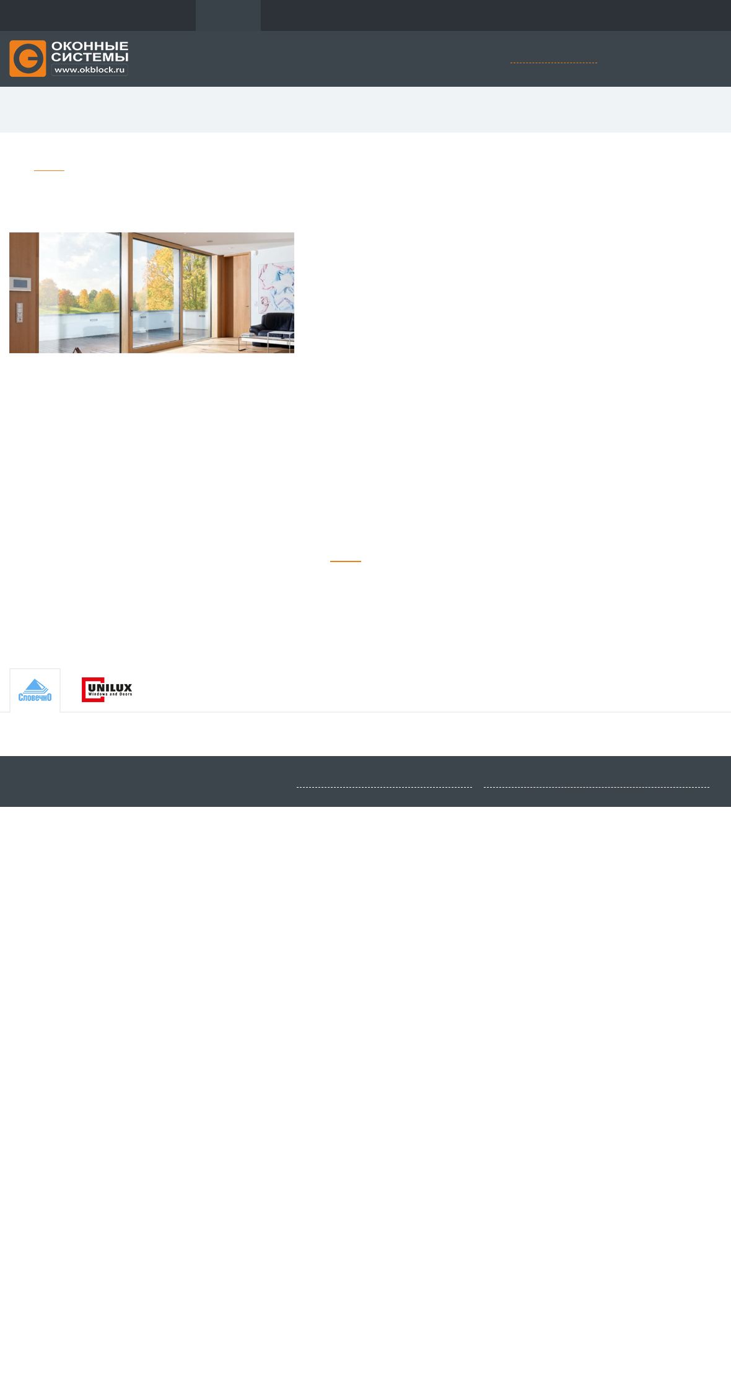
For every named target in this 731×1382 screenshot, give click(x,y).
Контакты (577, 15)
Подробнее (125, 930)
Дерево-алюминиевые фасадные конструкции (160, 167)
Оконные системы (121, 110)
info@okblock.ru (97, 1362)
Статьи (519, 15)
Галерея (289, 15)
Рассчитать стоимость (553, 58)
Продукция (228, 15)
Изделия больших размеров (587, 110)
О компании (159, 15)
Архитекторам (454, 15)
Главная (49, 167)
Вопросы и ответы (365, 15)
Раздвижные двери (342, 110)
